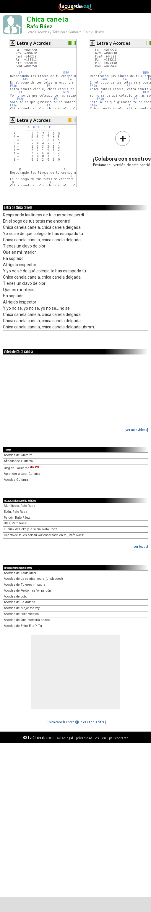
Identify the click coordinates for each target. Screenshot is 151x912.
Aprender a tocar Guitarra (22, 474)
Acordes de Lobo (15, 596)
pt (110, 738)
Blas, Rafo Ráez (15, 523)
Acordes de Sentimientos (21, 614)
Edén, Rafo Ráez (15, 512)
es (97, 738)
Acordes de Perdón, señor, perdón (27, 590)
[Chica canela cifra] (91, 722)
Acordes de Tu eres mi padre (25, 585)
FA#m (24, 79)
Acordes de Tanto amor (20, 573)
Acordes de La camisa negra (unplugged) (33, 579)
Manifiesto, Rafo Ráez (19, 506)
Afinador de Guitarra (18, 461)
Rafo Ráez (39, 26)
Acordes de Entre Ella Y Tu (23, 626)
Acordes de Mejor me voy (22, 608)
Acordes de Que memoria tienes (27, 620)
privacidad (84, 738)
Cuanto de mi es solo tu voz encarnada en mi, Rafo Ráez (44, 535)
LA (20, 73)
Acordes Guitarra (16, 480)
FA (45, 79)
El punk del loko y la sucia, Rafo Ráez (30, 529)
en (104, 738)
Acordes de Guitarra (18, 455)
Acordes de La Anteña (19, 602)
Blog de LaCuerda (22, 468)
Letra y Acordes (34, 43)
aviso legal (65, 738)
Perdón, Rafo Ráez (17, 518)
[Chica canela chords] (61, 722)
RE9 (66, 73)
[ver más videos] (136, 430)
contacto (121, 738)
